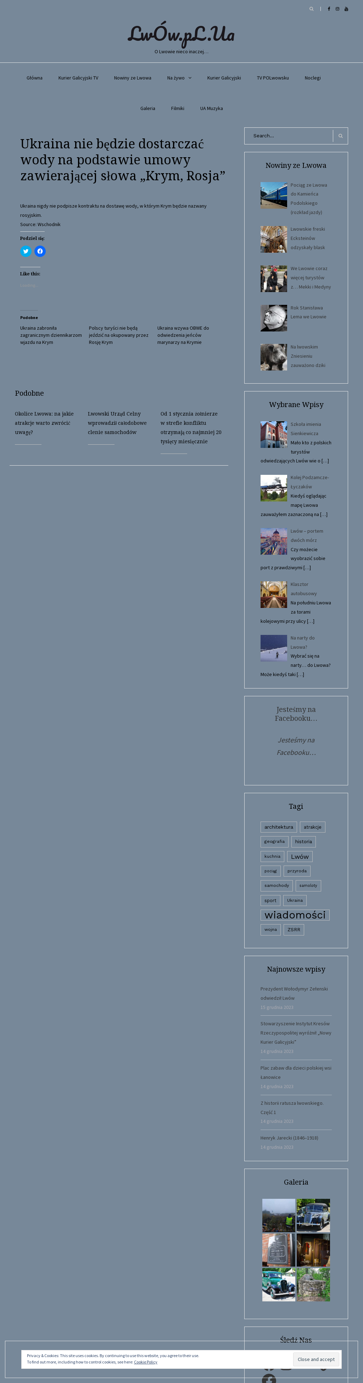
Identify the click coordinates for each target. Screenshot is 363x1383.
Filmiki (177, 108)
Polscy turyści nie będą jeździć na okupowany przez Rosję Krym (119, 335)
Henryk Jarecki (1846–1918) (289, 1138)
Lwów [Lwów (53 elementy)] (300, 856)
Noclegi (313, 78)
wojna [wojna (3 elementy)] (270, 929)
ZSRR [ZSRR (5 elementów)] (293, 929)
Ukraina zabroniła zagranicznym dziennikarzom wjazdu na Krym (51, 335)
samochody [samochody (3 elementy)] (276, 885)
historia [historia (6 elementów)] (303, 841)
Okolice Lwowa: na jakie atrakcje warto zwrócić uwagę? (44, 423)
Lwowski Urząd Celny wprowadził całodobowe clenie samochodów (117, 423)
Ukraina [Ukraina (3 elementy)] (295, 900)
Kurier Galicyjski (224, 78)
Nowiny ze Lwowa (132, 78)
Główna (35, 78)
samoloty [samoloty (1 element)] (308, 885)
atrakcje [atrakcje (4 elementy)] (313, 827)
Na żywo (176, 78)
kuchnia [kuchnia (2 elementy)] (272, 856)
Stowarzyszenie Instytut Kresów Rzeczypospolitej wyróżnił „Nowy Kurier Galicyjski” (296, 1032)
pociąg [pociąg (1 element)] (270, 871)
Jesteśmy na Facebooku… (296, 714)
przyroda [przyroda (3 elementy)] (297, 870)
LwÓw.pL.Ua (181, 33)
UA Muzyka (211, 108)
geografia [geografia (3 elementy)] (274, 841)
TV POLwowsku (273, 78)
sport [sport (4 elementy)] (270, 900)
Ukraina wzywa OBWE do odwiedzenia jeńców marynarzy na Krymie (183, 335)
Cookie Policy (145, 1362)
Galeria (147, 108)
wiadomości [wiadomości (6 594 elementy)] (295, 915)
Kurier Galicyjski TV (78, 78)
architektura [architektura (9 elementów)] (278, 827)
